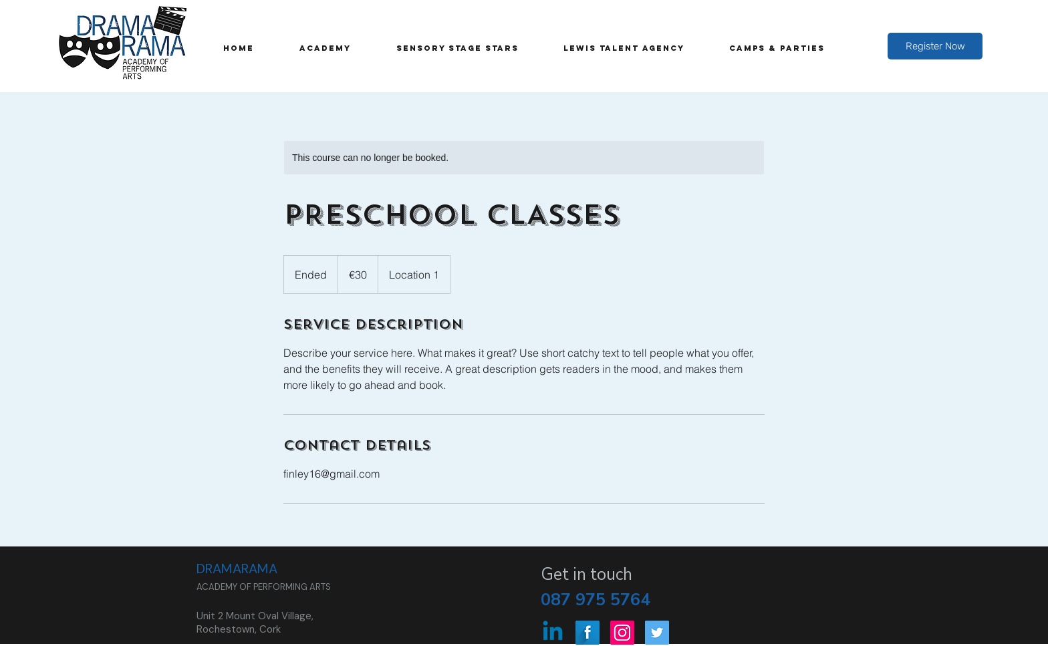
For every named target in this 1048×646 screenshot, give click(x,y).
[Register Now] (935, 46)
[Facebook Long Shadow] (587, 633)
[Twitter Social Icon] (657, 633)
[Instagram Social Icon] (622, 633)
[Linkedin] (553, 633)
